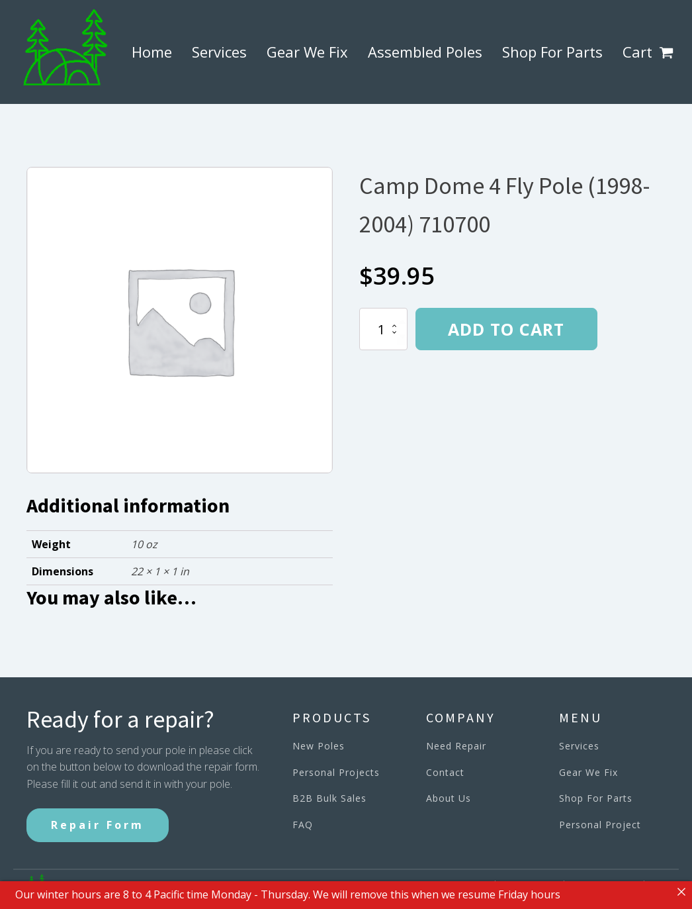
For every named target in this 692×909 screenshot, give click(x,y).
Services (219, 52)
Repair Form (97, 825)
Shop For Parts (552, 52)
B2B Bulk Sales (329, 798)
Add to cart (506, 329)
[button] (669, 52)
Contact (445, 772)
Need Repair (456, 746)
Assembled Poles (425, 52)
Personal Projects (336, 772)
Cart (637, 52)
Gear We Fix (307, 52)
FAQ (302, 825)
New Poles (318, 746)
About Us (448, 798)
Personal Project (600, 825)
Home (152, 52)
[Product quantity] (383, 329)
